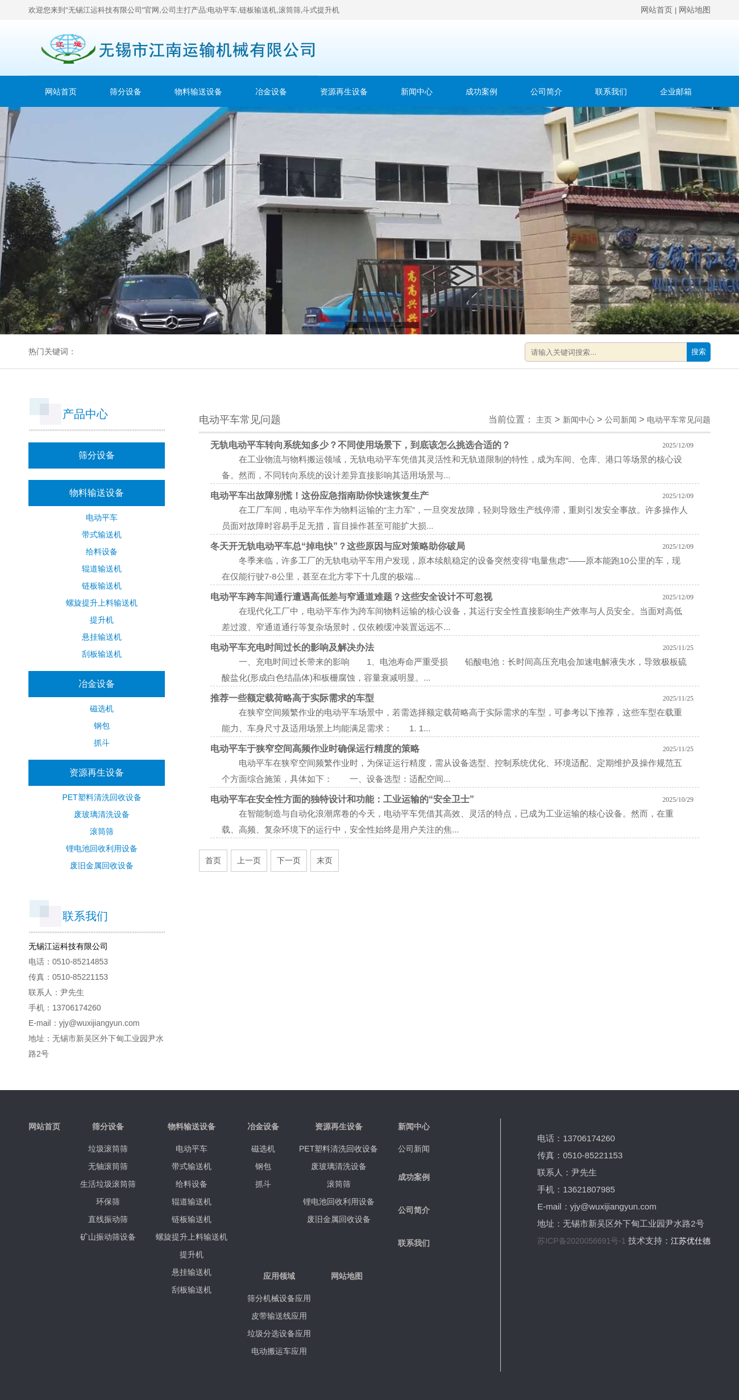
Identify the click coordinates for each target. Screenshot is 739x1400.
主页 (544, 419)
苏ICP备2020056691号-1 (581, 1240)
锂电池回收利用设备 (102, 848)
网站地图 (695, 9)
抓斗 (102, 742)
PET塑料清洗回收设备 (101, 797)
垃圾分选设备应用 (279, 1333)
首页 (213, 860)
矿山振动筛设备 (108, 1236)
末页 (325, 860)
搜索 (698, 351)
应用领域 (279, 1276)
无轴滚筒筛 (108, 1166)
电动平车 (102, 517)
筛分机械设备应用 (279, 1298)
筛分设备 (126, 91)
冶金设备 (271, 91)
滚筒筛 (102, 831)
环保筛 (108, 1201)
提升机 (102, 619)
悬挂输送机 (102, 636)
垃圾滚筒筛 (108, 1148)
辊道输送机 (102, 568)
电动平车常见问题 (679, 419)
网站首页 (656, 9)
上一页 (249, 860)
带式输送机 (102, 534)
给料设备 (102, 551)
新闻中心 (417, 91)
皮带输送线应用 (279, 1315)
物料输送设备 (198, 91)
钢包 (102, 725)
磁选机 (102, 708)
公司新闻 (621, 419)
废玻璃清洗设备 (102, 814)
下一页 (289, 860)
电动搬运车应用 (279, 1351)
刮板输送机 (102, 653)
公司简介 (546, 91)
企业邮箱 (676, 91)
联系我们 (611, 91)
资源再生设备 (344, 91)
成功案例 (481, 91)
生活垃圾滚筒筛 (108, 1183)
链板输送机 (102, 585)
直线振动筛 (108, 1219)
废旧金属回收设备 (102, 865)
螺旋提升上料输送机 (102, 602)
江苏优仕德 (691, 1240)
